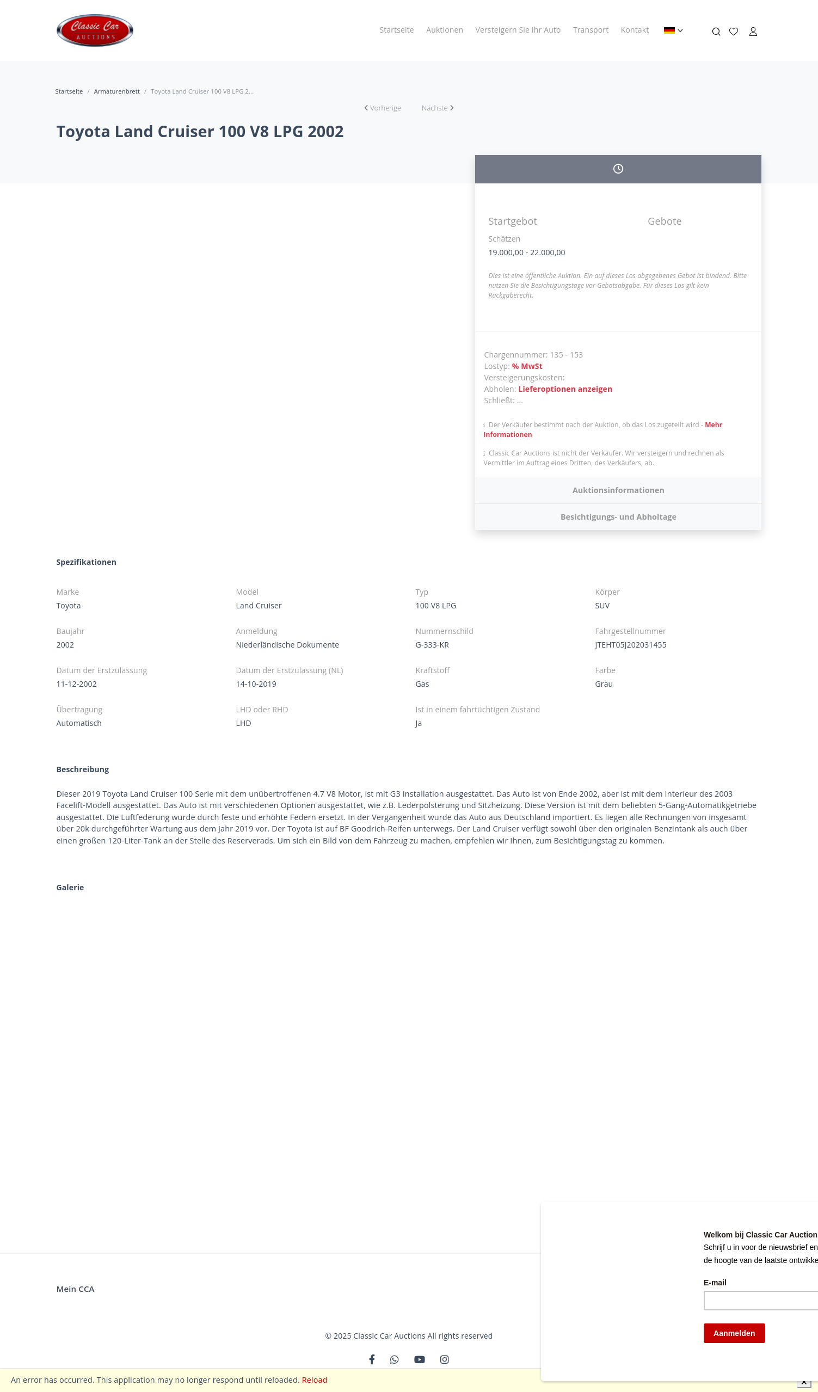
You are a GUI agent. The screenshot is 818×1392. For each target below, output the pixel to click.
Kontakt (635, 29)
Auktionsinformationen (619, 490)
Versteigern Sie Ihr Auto (518, 29)
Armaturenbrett (117, 91)
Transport (590, 29)
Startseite (396, 29)
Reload (315, 1380)
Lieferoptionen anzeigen (565, 389)
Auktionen (444, 29)
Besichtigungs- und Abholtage (618, 517)
